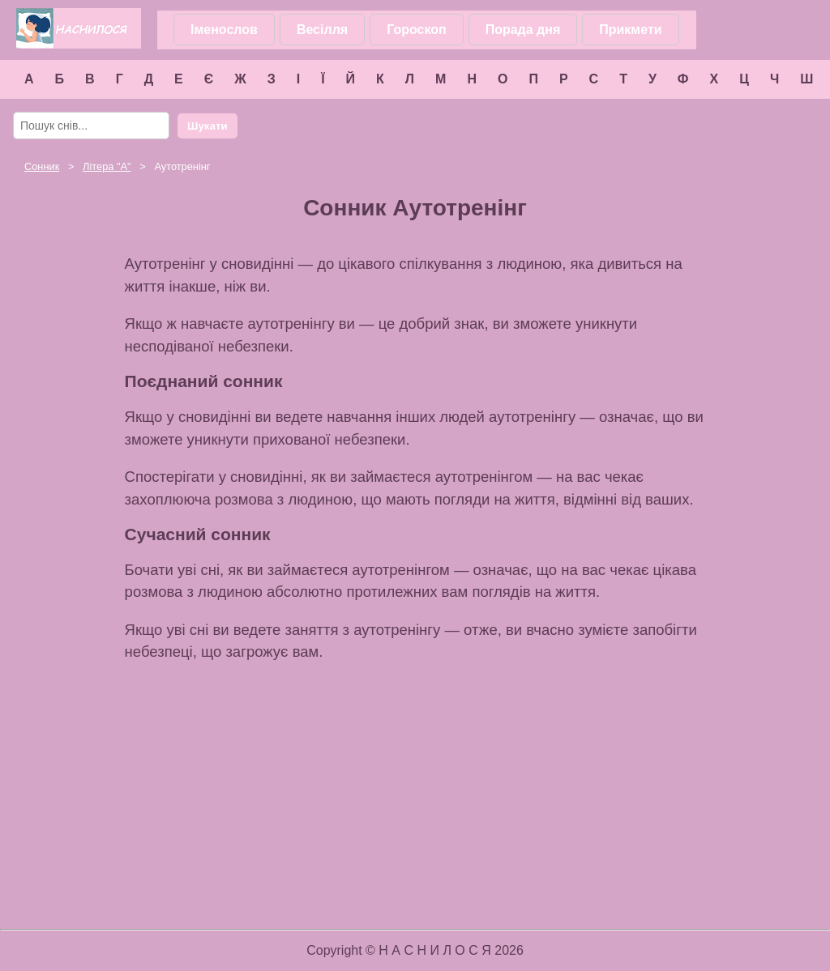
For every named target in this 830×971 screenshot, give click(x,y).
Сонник (41, 166)
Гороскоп (417, 29)
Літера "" (107, 166)
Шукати (207, 126)
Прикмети (630, 29)
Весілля (322, 29)
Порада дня (523, 29)
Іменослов (224, 29)
